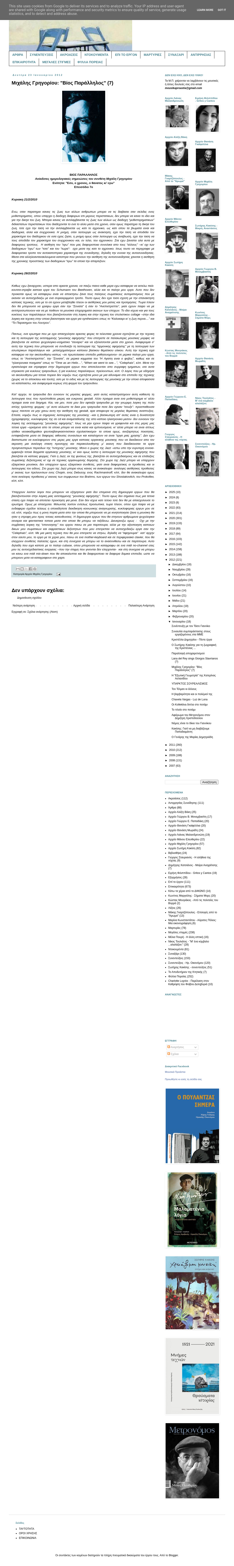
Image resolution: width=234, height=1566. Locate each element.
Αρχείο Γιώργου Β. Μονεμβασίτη (187, 816)
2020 (172, 518)
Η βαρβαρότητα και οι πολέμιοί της (192, 694)
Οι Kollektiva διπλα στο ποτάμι (189, 704)
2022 (172, 507)
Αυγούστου (179, 585)
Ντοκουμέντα (176, 949)
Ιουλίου (177, 590)
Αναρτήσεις (175, 1047)
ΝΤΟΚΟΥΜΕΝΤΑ (96, 55)
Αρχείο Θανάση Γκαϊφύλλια (184, 825)
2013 (172, 554)
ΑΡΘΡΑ (17, 55)
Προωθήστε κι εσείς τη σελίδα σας (183, 1079)
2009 (172, 755)
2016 (172, 539)
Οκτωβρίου (179, 574)
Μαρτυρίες (174, 927)
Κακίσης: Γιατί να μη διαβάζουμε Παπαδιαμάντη (190, 730)
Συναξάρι (173, 953)
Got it (222, 10)
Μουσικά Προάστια (175, 1072)
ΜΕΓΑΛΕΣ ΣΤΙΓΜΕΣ (56, 62)
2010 (172, 750)
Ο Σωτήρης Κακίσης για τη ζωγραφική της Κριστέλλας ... (194, 646)
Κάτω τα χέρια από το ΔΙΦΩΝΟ (186, 891)
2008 (172, 760)
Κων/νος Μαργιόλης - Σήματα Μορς (189, 895)
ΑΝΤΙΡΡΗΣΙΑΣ (201, 55)
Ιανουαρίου (179, 621)
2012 (172, 559)
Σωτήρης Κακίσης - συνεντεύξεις (187, 967)
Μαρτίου (177, 611)
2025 (172, 492)
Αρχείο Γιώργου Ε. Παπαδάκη (185, 821)
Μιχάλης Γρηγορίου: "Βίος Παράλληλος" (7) (187, 668)
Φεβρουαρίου (180, 616)
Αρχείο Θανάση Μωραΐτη (183, 830)
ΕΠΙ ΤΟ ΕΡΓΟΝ (126, 55)
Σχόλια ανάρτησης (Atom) (42, 611)
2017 (172, 533)
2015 (172, 544)
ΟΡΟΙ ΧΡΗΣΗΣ (28, 1533)
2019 (172, 523)
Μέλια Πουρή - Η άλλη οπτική (185, 937)
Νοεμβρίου (179, 569)
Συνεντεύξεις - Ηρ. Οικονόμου (185, 962)
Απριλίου (178, 606)
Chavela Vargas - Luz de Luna (189, 699)
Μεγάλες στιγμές (178, 932)
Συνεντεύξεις (175, 958)
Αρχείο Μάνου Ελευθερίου (183, 839)
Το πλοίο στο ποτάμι (183, 709)
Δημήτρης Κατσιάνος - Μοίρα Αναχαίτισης (192, 865)
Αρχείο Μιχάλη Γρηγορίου (38, 574)
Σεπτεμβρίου (180, 580)
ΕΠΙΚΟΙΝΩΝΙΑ (27, 1538)
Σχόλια (173, 1054)
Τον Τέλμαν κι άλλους (184, 689)
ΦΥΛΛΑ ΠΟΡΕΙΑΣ (90, 62)
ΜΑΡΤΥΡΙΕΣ (153, 55)
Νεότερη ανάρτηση (24, 605)
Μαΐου (176, 600)
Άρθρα (172, 807)
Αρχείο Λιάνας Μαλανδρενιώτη (186, 834)
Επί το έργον (175, 881)
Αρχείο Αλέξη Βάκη (179, 812)
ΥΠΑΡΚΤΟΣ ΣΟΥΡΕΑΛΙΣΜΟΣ (190, 683)
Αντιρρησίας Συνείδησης (182, 802)
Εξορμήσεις (175, 877)
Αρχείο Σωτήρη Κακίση (181, 848)
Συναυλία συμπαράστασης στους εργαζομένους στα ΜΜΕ (191, 633)
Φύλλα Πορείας (177, 976)
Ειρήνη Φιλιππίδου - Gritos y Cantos (189, 873)
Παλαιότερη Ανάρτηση (141, 605)
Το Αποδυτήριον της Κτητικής (185, 972)
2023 (172, 502)
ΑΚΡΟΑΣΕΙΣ (69, 55)
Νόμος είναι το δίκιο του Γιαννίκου (191, 723)
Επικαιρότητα (176, 886)
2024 (172, 497)
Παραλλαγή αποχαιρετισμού (188, 653)
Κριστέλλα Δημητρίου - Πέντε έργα (192, 639)
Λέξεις (172, 907)
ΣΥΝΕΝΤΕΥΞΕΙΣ (41, 55)
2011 (172, 744)
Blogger (173, 1555)
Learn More (205, 10)
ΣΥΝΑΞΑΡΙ (176, 55)
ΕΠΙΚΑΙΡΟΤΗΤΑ (24, 62)
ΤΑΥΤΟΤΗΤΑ (26, 1528)
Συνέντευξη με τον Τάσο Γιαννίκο (191, 626)
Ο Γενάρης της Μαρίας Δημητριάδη (192, 737)
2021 (172, 513)
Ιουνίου (177, 595)
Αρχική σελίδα (81, 605)
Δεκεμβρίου (179, 564)
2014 (172, 549)
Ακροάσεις (174, 798)
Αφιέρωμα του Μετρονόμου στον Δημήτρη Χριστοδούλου (191, 716)
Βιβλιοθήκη (174, 853)
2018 (172, 528)
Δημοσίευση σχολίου (29, 597)
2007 (172, 765)
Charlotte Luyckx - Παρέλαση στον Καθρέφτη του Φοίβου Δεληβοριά (188, 982)
